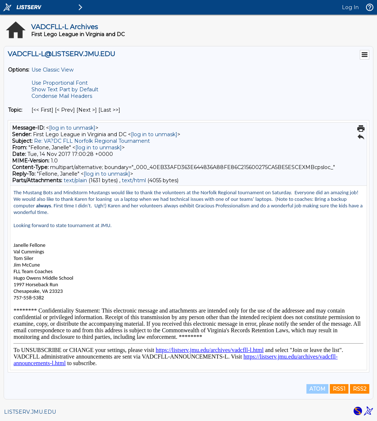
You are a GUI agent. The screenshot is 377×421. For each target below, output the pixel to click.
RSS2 (359, 389)
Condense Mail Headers (61, 96)
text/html (134, 180)
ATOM (317, 389)
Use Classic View (52, 69)
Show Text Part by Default (64, 89)
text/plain (75, 180)
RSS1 (339, 389)
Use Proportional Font (59, 83)
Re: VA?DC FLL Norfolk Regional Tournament (92, 141)
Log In (350, 7)
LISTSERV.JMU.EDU (30, 412)
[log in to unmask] (72, 128)
